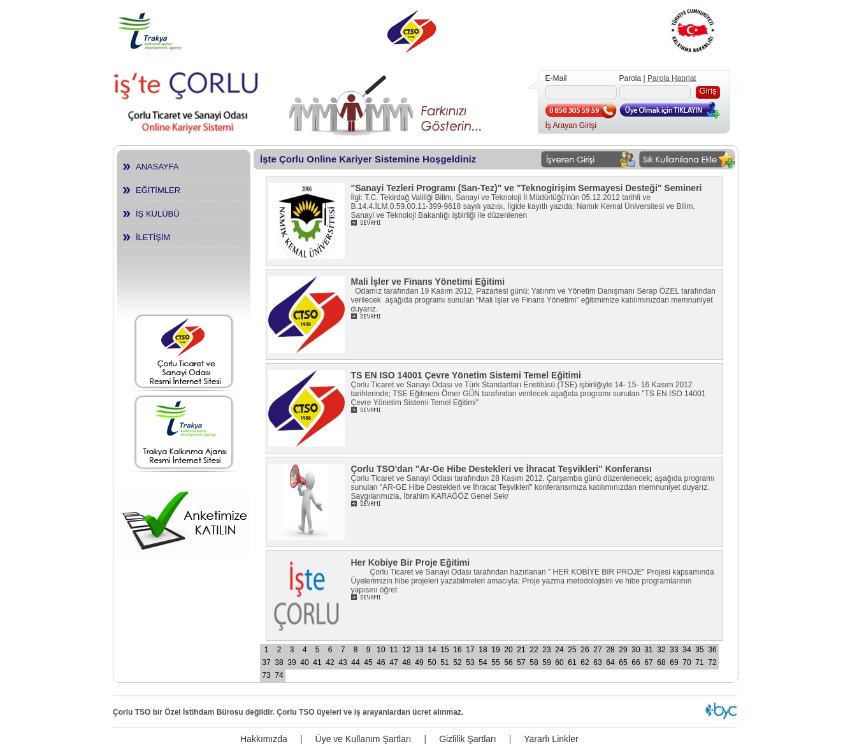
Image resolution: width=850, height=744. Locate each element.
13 (419, 649)
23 (546, 649)
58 (533, 662)
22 (533, 649)
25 (572, 649)
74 (279, 675)
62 (584, 662)
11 (393, 649)
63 (597, 662)
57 (521, 662)
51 (444, 662)
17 (470, 649)
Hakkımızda (263, 739)
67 (648, 662)
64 (610, 662)
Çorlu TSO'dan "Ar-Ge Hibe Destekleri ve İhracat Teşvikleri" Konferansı (501, 469)
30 (635, 649)
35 (699, 649)
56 (508, 662)
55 (495, 662)
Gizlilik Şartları (467, 739)
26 (584, 649)
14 (432, 649)
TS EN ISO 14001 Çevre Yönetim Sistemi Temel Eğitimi (466, 375)
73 (266, 675)
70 (686, 662)
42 (330, 662)
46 (381, 662)
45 (368, 662)
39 (291, 662)
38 (279, 662)
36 (712, 649)
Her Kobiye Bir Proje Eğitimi (410, 562)
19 (495, 649)
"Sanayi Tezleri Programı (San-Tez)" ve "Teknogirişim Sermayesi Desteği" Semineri (526, 188)
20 (508, 649)
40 (304, 662)
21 (521, 649)
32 (661, 649)
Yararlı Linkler (551, 739)
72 (712, 662)
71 (699, 662)
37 (266, 662)
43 (342, 662)
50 (432, 662)
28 (610, 649)
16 (457, 649)
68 (661, 662)
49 (419, 662)
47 (393, 662)
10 (381, 649)
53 (470, 662)
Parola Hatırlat (671, 78)
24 (559, 649)
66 (635, 662)
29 (623, 649)
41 (317, 662)
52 (457, 662)
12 (406, 649)
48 (406, 662)
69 (674, 662)
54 (483, 662)
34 (686, 649)
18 (483, 649)
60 (559, 662)
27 (597, 649)
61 (572, 662)
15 (444, 649)
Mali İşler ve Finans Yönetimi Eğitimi (428, 281)
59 (546, 662)
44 (355, 662)
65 (623, 662)
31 (648, 649)
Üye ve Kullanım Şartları (363, 739)
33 (674, 649)
